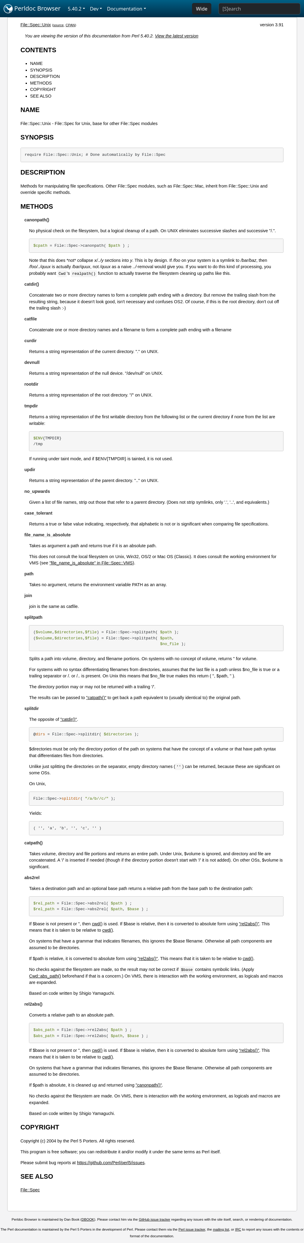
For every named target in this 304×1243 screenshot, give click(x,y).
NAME (36, 63)
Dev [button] (94, 8)
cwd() (97, 923)
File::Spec (30, 1189)
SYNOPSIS (41, 70)
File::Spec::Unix (36, 24)
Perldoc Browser (32, 8)
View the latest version (176, 36)
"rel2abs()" (249, 923)
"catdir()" (68, 719)
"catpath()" (96, 697)
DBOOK (88, 1219)
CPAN (70, 25)
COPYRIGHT (43, 89)
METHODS (41, 83)
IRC (238, 1229)
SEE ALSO (40, 96)
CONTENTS (38, 50)
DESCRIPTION (45, 76)
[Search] (259, 8)
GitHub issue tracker (154, 1219)
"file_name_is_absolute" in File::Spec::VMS (91, 562)
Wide (201, 8)
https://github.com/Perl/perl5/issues (111, 1162)
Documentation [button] (124, 8)
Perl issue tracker (191, 1229)
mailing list (221, 1229)
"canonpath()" (149, 1085)
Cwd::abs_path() (45, 976)
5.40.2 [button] (75, 8)
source (58, 25)
